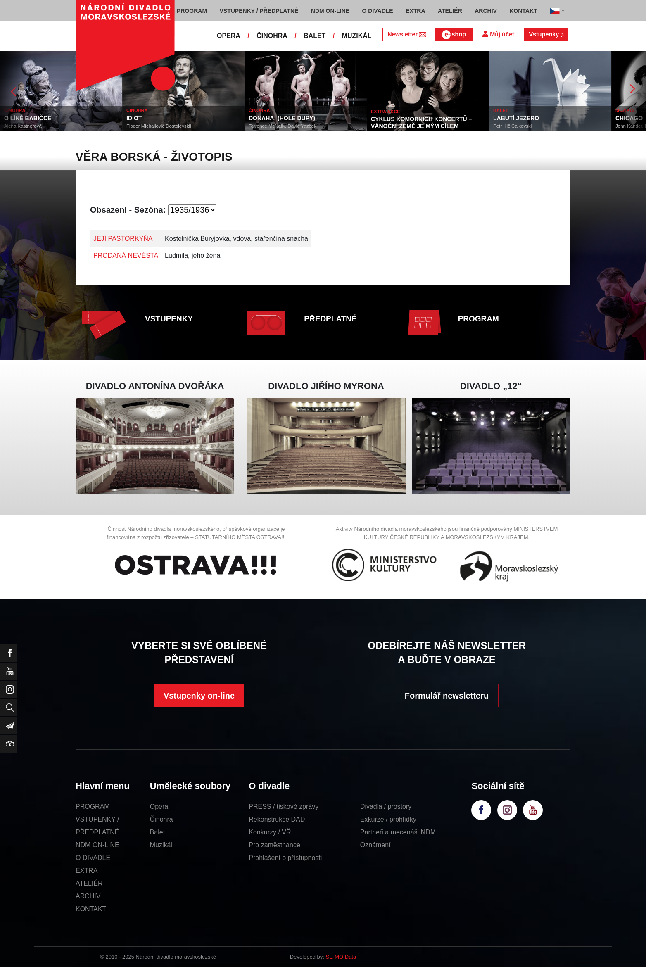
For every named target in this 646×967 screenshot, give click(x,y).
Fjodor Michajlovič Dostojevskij (158, 126)
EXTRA (86, 870)
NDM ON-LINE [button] (330, 10)
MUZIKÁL (357, 35)
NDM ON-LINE (97, 844)
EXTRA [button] (415, 10)
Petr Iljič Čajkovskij (513, 126)
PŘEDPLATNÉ (330, 318)
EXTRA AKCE (385, 111)
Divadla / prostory (386, 806)
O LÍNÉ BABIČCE (27, 118)
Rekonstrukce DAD (277, 819)
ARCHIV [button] (486, 10)
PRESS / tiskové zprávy (283, 806)
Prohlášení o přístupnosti (285, 857)
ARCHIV (88, 896)
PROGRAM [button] (192, 10)
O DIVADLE (93, 857)
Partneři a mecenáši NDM (398, 832)
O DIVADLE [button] (377, 10)
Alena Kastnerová (23, 126)
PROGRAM (478, 318)
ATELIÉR (89, 883)
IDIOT (134, 118)
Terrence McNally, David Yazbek (282, 126)
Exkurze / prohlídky (388, 819)
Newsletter (406, 34)
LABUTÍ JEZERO (516, 118)
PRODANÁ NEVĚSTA (125, 255)
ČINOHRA (271, 35)
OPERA (228, 35)
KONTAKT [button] (523, 10)
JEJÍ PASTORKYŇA (122, 238)
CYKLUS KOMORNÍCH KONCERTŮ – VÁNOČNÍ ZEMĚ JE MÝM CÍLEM (421, 122)
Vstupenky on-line (199, 695)
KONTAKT (91, 908)
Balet (157, 832)
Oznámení (375, 844)
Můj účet (498, 34)
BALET (314, 35)
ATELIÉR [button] (450, 10)
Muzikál (161, 844)
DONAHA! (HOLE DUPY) (282, 118)
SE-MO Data (341, 957)
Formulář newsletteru (447, 695)
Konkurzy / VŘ (270, 832)
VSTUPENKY (169, 318)
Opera (159, 806)
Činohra (161, 819)
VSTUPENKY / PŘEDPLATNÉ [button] (259, 10)
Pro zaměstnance (274, 844)
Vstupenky (546, 34)
